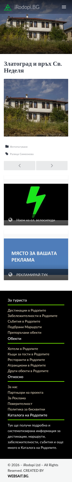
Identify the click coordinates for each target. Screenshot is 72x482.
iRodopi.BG (22, 7)
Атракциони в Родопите (27, 365)
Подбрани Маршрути (25, 327)
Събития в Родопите (24, 321)
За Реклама (17, 398)
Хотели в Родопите (23, 348)
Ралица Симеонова (22, 154)
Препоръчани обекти (24, 332)
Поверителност (20, 403)
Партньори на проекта (25, 392)
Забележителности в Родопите (32, 315)
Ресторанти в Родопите (26, 359)
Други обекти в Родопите (28, 371)
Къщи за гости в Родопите (28, 354)
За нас (12, 387)
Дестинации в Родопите (27, 310)
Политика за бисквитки (26, 409)
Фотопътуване (19, 146)
